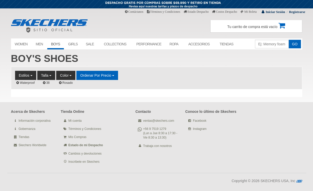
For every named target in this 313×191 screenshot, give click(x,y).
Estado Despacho (196, 11)
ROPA (173, 44)
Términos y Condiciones (163, 11)
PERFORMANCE (148, 44)
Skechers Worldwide (33, 145)
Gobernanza (27, 129)
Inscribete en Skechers (84, 161)
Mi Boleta (248, 11)
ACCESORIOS (199, 44)
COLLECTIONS (115, 44)
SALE (90, 44)
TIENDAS (226, 44)
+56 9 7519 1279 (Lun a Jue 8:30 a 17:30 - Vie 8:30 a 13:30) (160, 133)
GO (295, 44)
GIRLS (73, 44)
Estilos (25, 75)
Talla (46, 75)
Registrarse (297, 12)
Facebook (199, 120)
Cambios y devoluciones (85, 153)
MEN (39, 44)
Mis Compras (77, 137)
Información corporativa (35, 120)
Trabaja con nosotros (157, 146)
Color (66, 75)
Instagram (199, 129)
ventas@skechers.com (158, 120)
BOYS (55, 44)
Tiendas (24, 137)
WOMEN (21, 44)
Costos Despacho (224, 11)
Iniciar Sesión (275, 12)
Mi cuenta (75, 120)
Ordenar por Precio (97, 75)
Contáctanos (134, 11)
